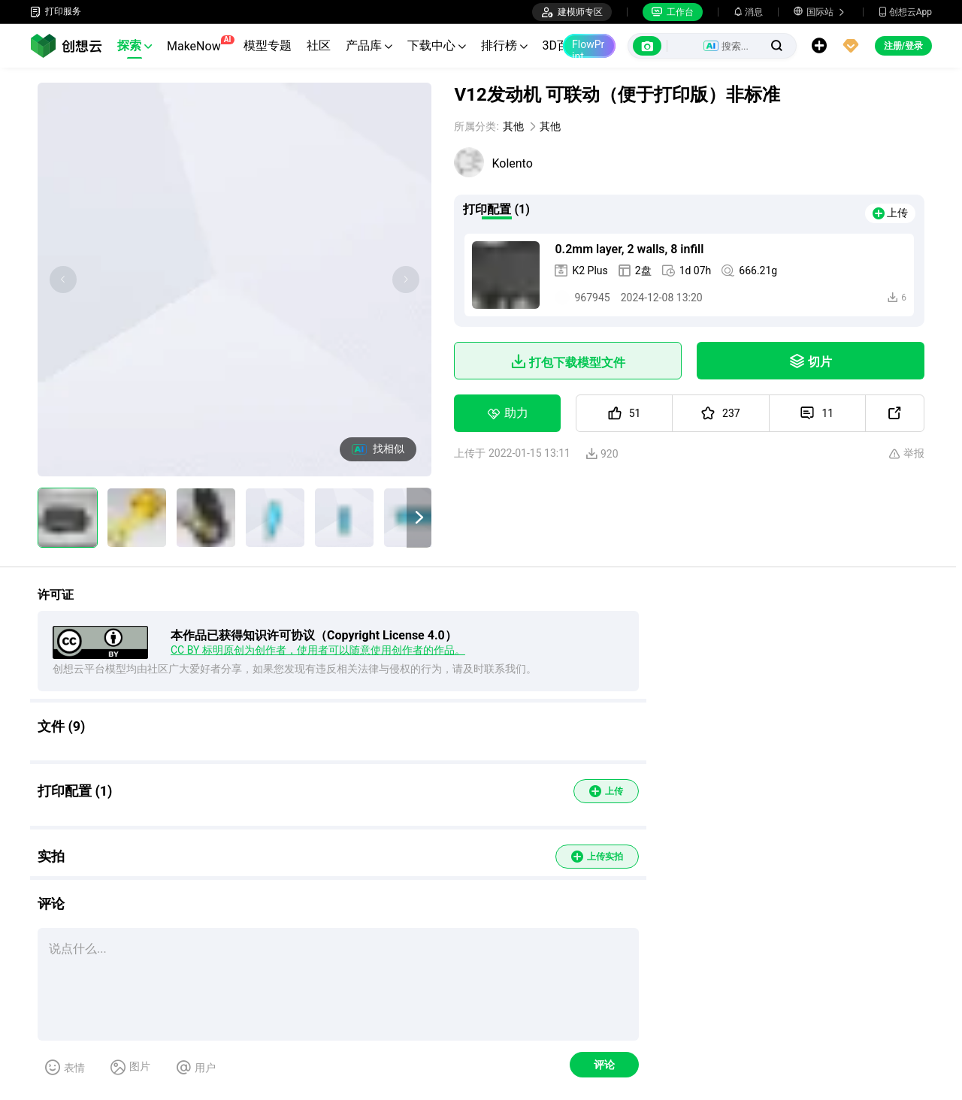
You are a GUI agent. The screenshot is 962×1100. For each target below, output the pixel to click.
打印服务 (55, 11)
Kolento (512, 163)
